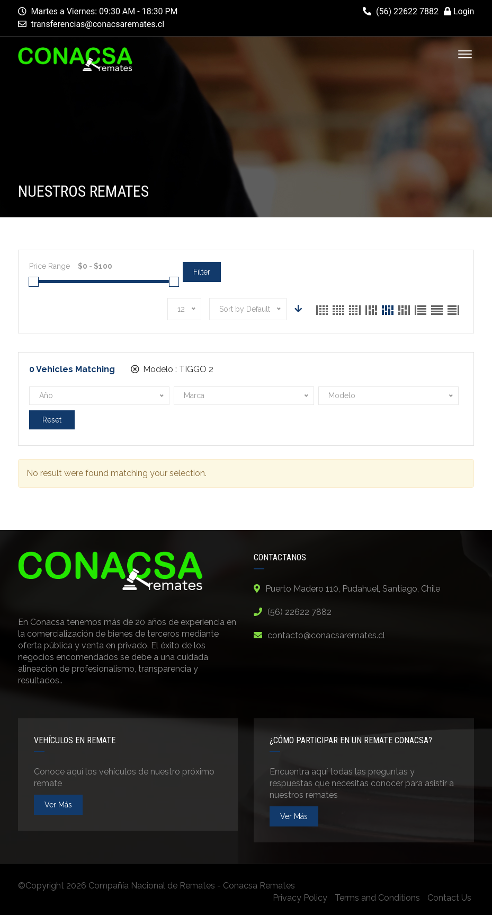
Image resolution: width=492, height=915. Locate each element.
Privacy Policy (300, 898)
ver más (58, 804)
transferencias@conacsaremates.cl (98, 24)
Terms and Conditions (377, 898)
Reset (51, 420)
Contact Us (449, 898)
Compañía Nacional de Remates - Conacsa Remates (191, 886)
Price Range (49, 266)
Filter (201, 272)
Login (459, 11)
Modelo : (172, 369)
